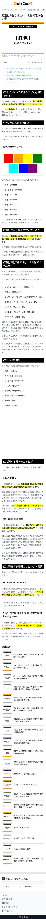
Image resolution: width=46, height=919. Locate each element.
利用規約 (5, 903)
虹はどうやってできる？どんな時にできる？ (24, 68)
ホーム (4, 895)
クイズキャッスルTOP (9, 10)
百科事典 (22, 10)
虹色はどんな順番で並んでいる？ (20, 75)
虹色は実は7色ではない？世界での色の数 (23, 79)
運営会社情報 (7, 899)
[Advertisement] (23, 432)
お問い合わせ (7, 911)
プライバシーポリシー (10, 907)
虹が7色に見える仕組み (16, 72)
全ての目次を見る (35, 62)
